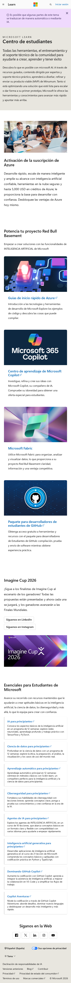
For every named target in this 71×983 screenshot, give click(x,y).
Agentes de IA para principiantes (27, 818)
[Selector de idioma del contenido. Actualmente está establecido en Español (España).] (15, 948)
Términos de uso (11, 978)
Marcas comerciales (33, 978)
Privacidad (8, 973)
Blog (29, 968)
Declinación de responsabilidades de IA (22, 964)
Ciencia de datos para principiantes (28, 746)
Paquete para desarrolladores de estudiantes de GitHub (32, 523)
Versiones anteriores (13, 968)
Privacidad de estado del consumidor (38, 973)
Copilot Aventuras (18, 896)
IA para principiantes (19, 721)
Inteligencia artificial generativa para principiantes (29, 844)
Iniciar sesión (61, 4)
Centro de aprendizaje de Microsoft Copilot (34, 373)
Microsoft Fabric (20, 448)
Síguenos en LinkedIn (19, 619)
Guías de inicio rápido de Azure (31, 298)
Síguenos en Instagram (20, 627)
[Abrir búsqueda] (50, 4)
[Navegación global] (3, 4)
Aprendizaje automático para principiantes (32, 768)
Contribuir (43, 968)
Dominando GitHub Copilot (23, 871)
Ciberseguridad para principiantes (27, 793)
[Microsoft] (35, 4)
